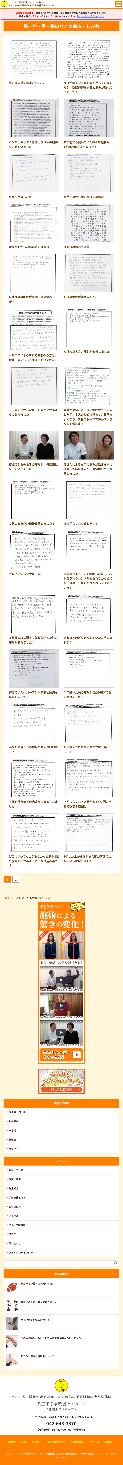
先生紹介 (13, 1188)
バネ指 (12, 1130)
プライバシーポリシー (21, 1252)
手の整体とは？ (17, 1197)
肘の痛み (13, 1121)
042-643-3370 (61, 1423)
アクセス (13, 1215)
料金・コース (16, 1170)
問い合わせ (15, 1243)
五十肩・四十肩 (17, 1112)
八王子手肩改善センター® (61, 1397)
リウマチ (13, 1148)
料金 (23, 1442)
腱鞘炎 (12, 1139)
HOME (12, 1442)
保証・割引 (15, 1179)
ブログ (12, 1234)
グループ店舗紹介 (18, 1225)
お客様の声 (15, 1206)
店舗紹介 (110, 1442)
